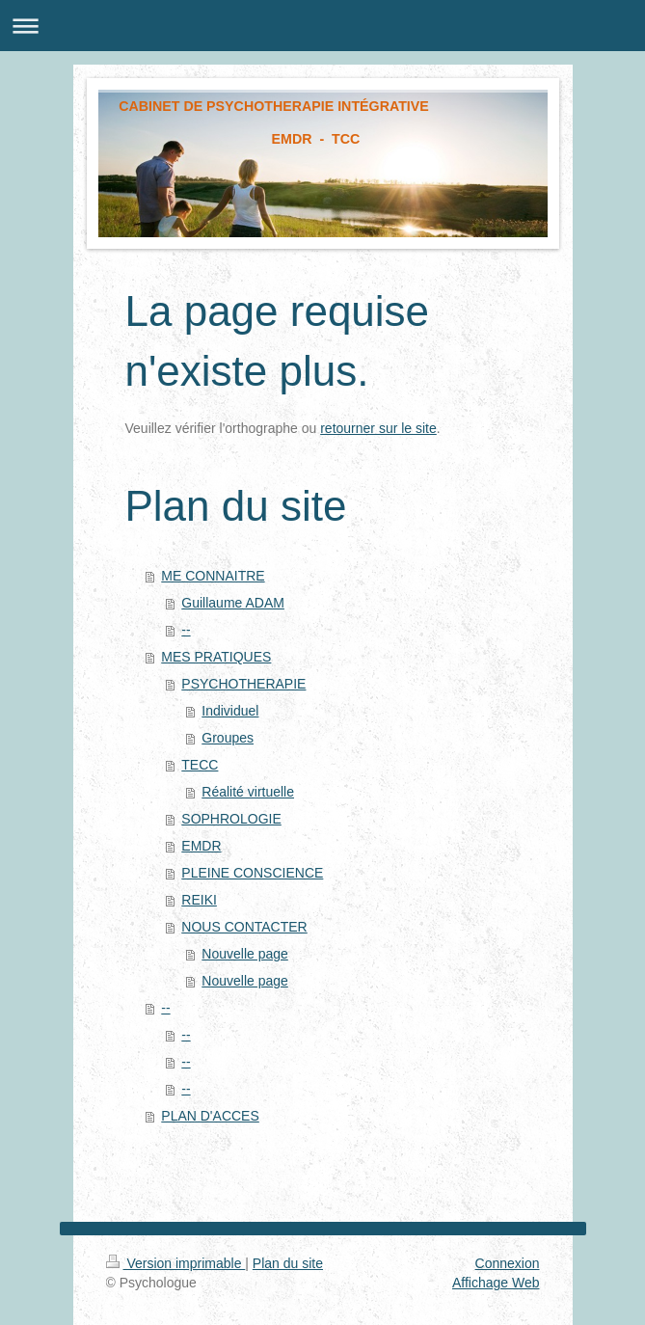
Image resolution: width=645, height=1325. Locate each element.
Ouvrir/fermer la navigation (322, 25)
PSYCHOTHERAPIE (243, 683)
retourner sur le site (378, 428)
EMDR (201, 845)
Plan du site (288, 1263)
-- (185, 629)
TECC (199, 764)
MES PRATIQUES (216, 656)
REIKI (199, 899)
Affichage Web (496, 1282)
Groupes (228, 737)
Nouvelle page (245, 953)
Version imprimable (176, 1263)
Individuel (230, 710)
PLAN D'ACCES (209, 1115)
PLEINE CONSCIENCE (252, 872)
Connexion (507, 1263)
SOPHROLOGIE (231, 818)
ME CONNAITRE (212, 575)
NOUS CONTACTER (244, 926)
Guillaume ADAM (232, 602)
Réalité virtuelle (248, 791)
